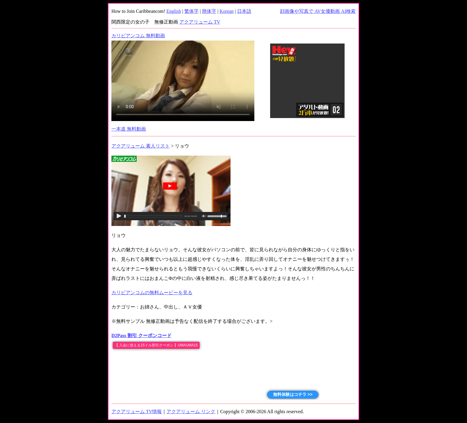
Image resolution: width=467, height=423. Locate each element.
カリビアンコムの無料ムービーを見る (151, 292)
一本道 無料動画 (128, 128)
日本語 (244, 11)
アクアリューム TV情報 (136, 411)
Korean (227, 11)
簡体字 (209, 11)
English (173, 11)
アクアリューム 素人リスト (140, 145)
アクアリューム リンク (190, 411)
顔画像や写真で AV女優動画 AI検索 (318, 11)
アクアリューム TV (199, 21)
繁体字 (191, 11)
